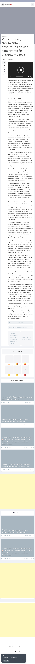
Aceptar (6, 660)
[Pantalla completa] (31, 77)
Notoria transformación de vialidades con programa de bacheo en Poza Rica (14, 338)
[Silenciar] (28, 77)
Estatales (4, 36)
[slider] (19, 76)
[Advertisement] (17, 491)
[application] (20, 70)
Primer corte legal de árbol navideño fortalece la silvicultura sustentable (17, 398)
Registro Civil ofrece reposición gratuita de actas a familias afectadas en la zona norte (16, 465)
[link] (4, 75)
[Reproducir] (10, 77)
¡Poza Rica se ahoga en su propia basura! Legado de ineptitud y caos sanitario (15, 420)
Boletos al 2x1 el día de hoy (26, 338)
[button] (3, 4)
